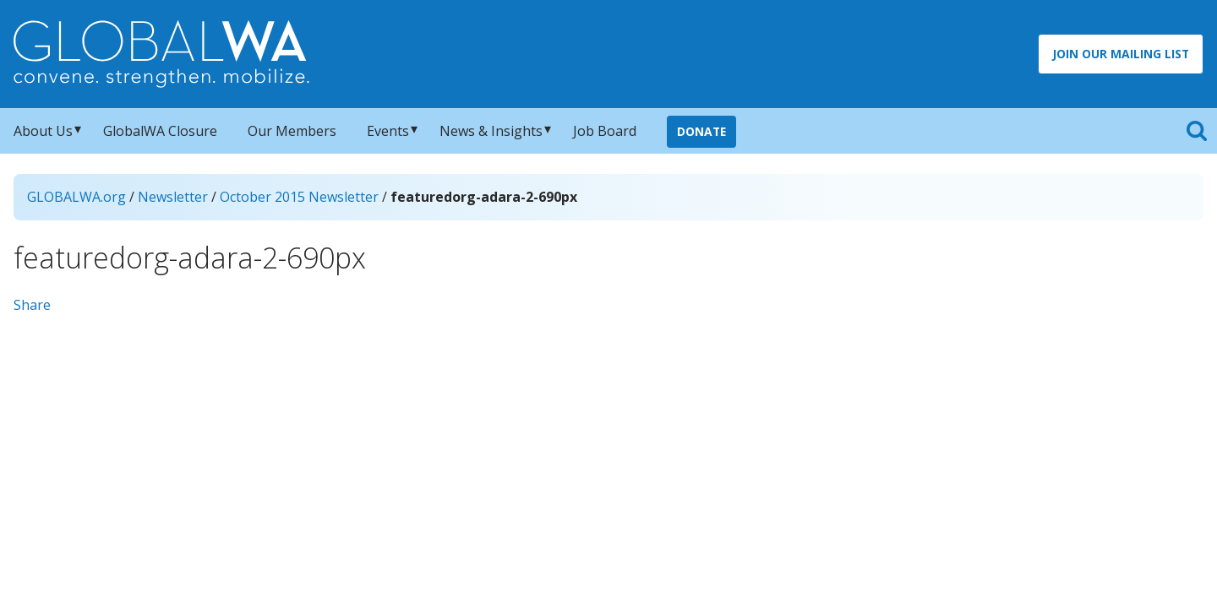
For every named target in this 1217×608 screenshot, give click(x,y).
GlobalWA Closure (160, 131)
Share (32, 305)
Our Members (292, 131)
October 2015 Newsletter (299, 196)
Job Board (604, 131)
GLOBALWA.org (76, 196)
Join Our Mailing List (1120, 54)
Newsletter (173, 196)
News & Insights (491, 131)
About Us (43, 131)
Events (388, 131)
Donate (701, 131)
